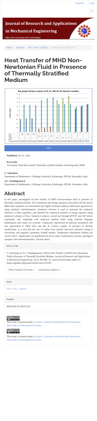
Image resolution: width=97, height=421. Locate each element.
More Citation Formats (21, 269)
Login (92, 3)
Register (79, 3)
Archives (20, 47)
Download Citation (49, 269)
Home (9, 47)
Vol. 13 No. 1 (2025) (38, 47)
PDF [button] (48, 148)
